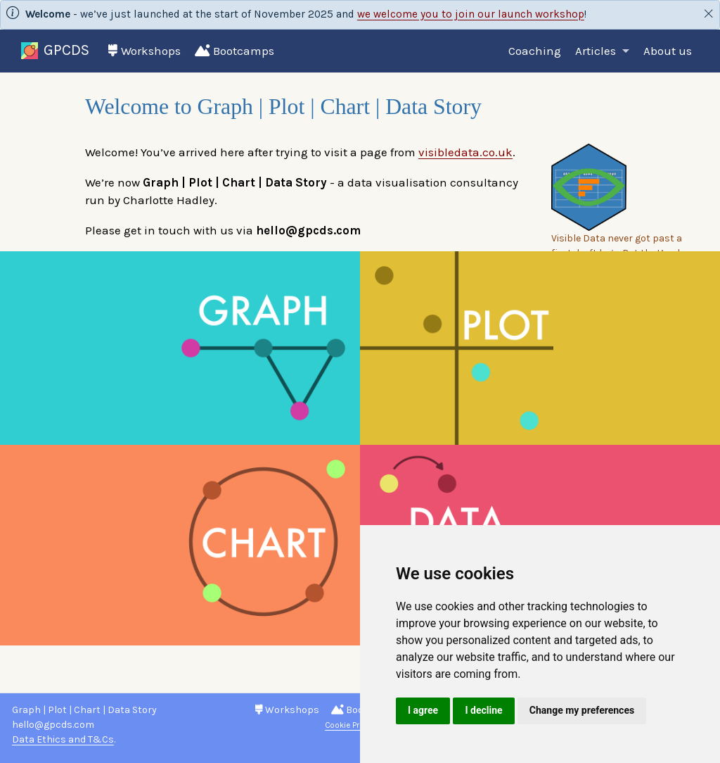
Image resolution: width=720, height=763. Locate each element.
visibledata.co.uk (465, 152)
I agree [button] (423, 710)
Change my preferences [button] (581, 710)
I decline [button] (483, 710)
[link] (602, 52)
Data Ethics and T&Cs (63, 739)
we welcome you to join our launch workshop (470, 14)
